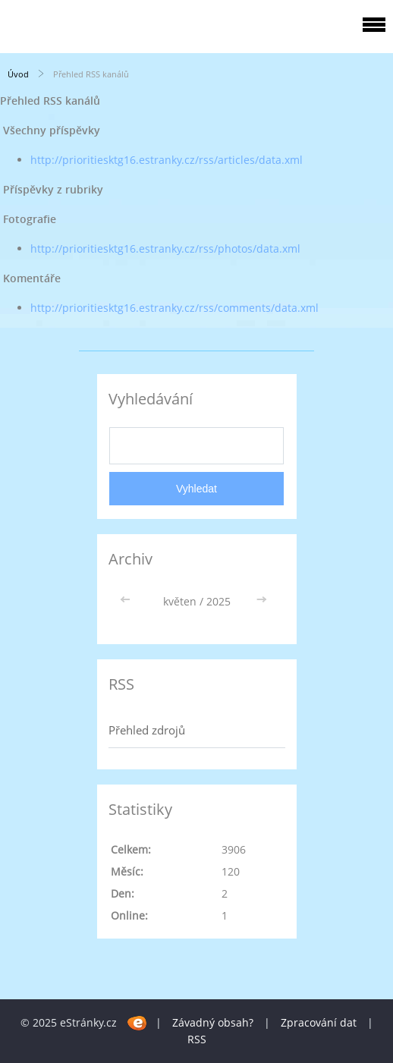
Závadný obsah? (212, 1022)
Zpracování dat (319, 1022)
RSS (196, 1039)
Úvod (18, 74)
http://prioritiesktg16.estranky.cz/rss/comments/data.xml (174, 307)
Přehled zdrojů (146, 729)
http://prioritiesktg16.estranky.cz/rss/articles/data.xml (166, 160)
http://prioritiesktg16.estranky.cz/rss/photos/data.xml (165, 248)
